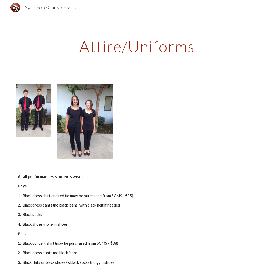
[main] (137, 46)
